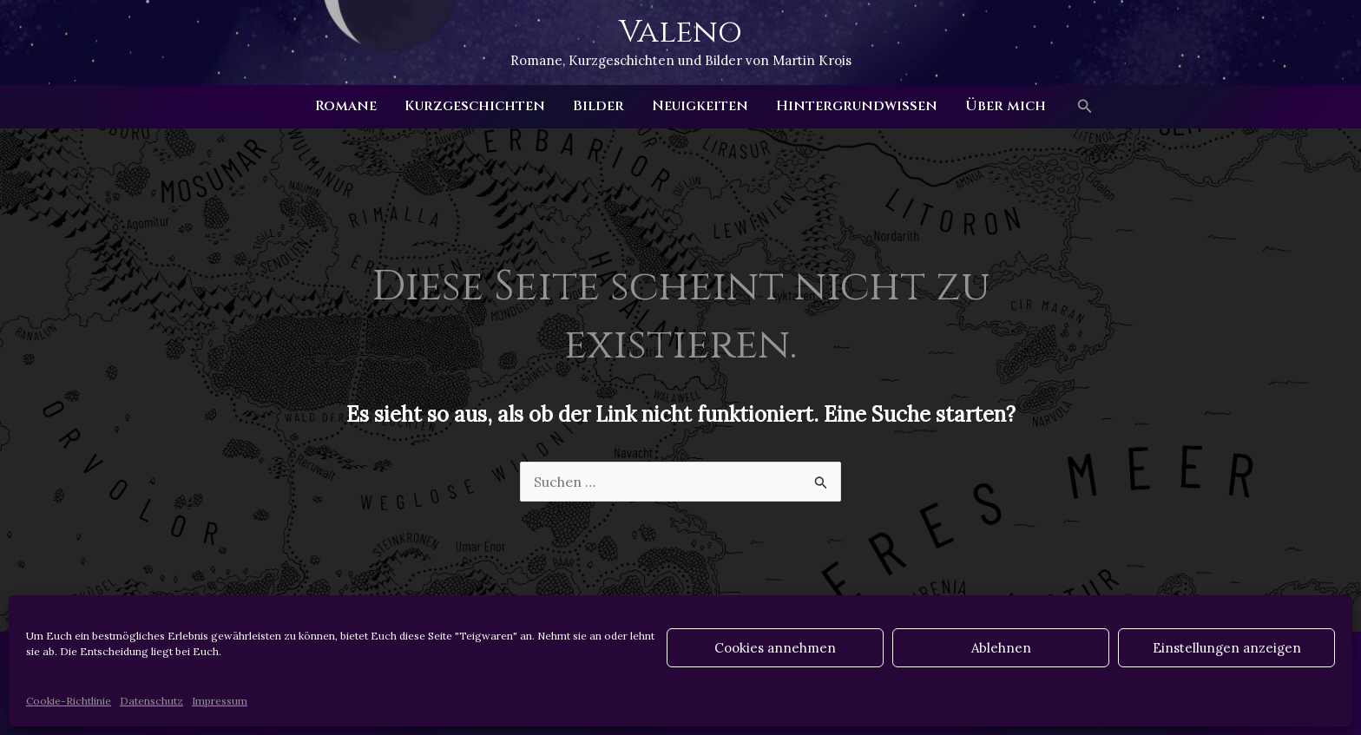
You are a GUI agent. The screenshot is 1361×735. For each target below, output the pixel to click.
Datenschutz (151, 700)
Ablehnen (1001, 648)
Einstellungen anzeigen (1227, 648)
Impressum (219, 700)
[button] (1085, 106)
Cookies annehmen (775, 648)
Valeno (680, 32)
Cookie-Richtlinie (68, 700)
